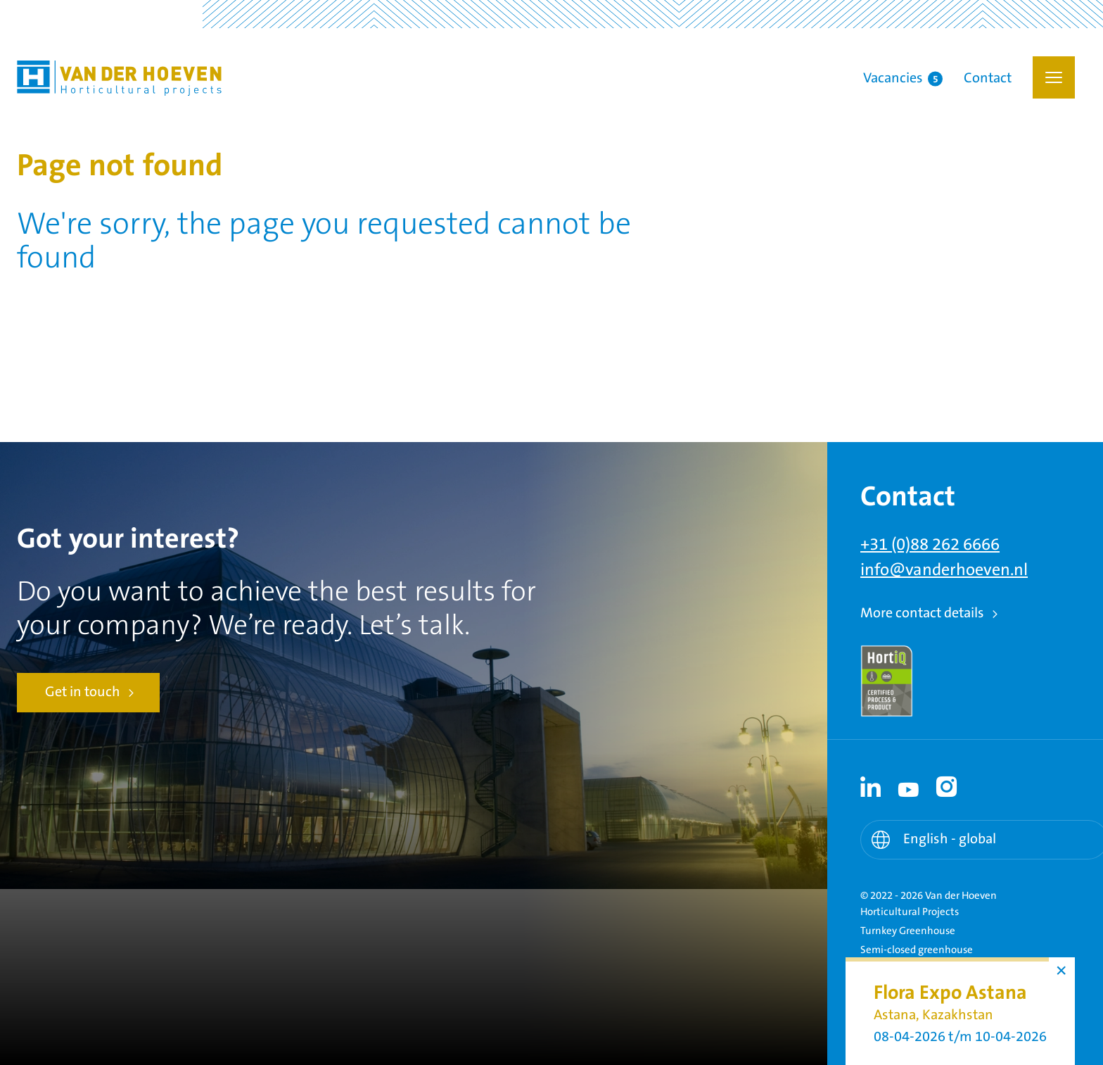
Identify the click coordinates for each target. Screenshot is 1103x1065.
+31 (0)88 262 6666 (930, 545)
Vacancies (903, 79)
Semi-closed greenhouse (916, 950)
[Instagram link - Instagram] (946, 787)
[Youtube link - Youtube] (908, 787)
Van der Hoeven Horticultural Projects (119, 78)
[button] (1054, 77)
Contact (988, 79)
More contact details (922, 613)
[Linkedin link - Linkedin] (870, 787)
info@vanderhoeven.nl (944, 570)
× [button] (1061, 970)
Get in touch (82, 692)
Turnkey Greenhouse (907, 931)
